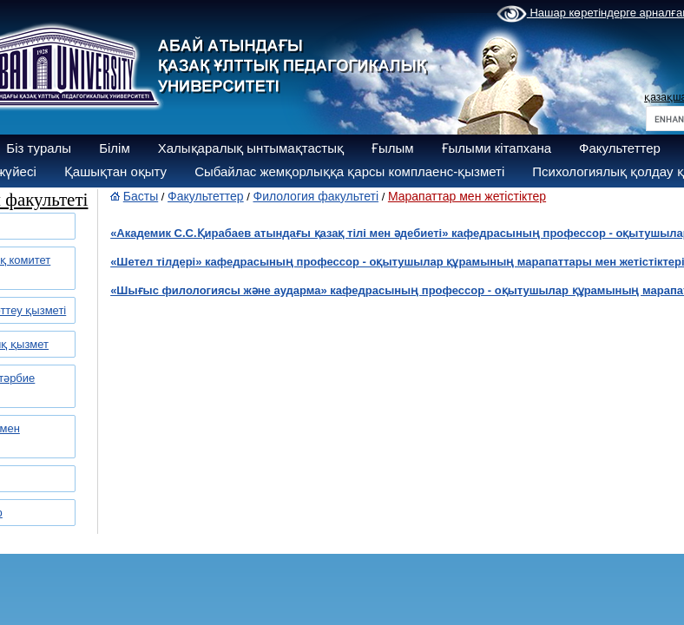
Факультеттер (620, 148)
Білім (114, 148)
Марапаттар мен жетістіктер (467, 196)
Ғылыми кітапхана (497, 148)
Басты (140, 196)
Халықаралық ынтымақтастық (251, 148)
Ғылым (393, 148)
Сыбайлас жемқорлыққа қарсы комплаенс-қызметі (349, 171)
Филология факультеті (316, 196)
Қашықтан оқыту (115, 171)
